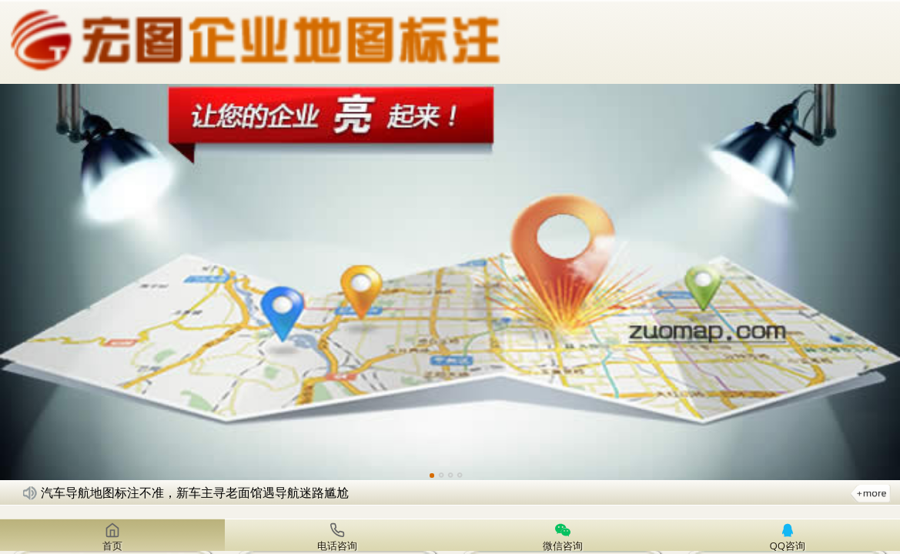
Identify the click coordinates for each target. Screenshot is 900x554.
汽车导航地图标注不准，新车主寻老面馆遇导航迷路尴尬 (195, 492)
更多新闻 (870, 492)
